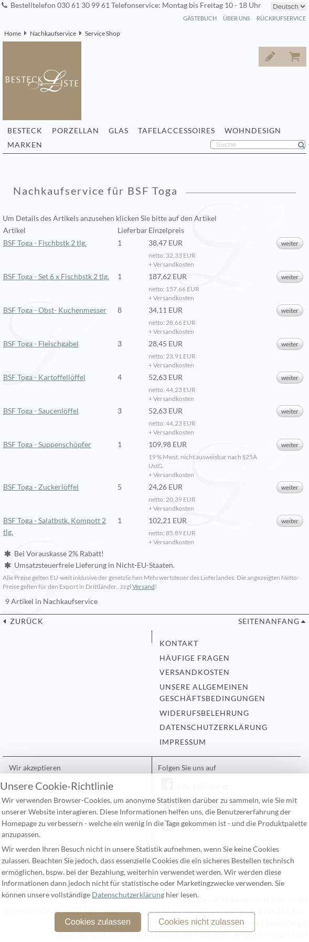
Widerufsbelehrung (204, 713)
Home (12, 33)
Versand (143, 586)
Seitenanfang (269, 621)
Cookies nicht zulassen (201, 921)
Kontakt (178, 643)
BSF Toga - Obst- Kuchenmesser (54, 310)
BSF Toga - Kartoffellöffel (44, 377)
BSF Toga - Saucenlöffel (41, 411)
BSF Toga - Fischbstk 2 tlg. (45, 243)
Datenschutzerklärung (213, 727)
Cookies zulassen (97, 921)
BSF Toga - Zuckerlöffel (41, 487)
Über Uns (236, 18)
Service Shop (102, 33)
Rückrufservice (281, 18)
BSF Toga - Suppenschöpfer (47, 444)
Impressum (182, 742)
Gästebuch (200, 18)
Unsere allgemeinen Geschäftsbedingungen (212, 693)
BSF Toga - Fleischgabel (41, 344)
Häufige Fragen (194, 658)
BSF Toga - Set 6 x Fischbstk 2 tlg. (56, 276)
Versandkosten (194, 672)
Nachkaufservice (53, 33)
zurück (26, 621)
